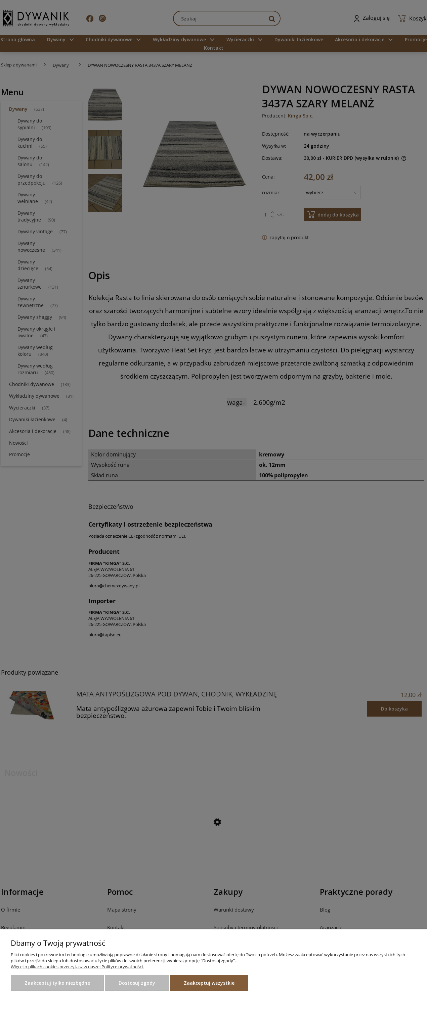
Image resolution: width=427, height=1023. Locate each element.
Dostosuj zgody (137, 983)
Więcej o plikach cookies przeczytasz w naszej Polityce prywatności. (77, 967)
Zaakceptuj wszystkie (209, 983)
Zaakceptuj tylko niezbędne (57, 983)
